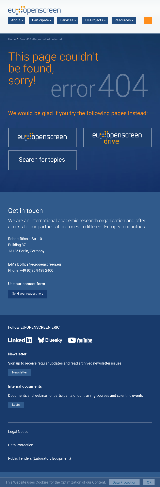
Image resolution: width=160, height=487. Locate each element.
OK (148, 482)
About (17, 20)
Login (16, 405)
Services (68, 20)
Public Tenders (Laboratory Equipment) (39, 458)
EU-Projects (95, 20)
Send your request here (27, 293)
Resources (124, 20)
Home (12, 39)
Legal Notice (18, 431)
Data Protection (124, 482)
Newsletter (19, 372)
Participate (42, 20)
